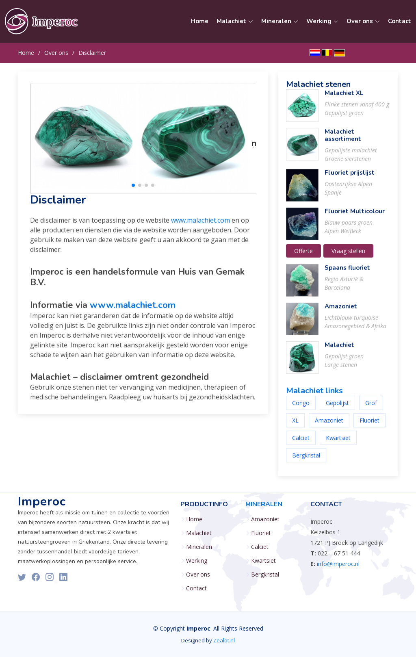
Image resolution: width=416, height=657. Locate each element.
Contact (399, 21)
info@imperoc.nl (338, 564)
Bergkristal (306, 460)
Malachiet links (314, 395)
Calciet (301, 443)
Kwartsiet (338, 443)
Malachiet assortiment (343, 140)
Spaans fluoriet (347, 273)
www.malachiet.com (200, 225)
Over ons (56, 52)
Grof (371, 408)
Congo (301, 408)
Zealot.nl (224, 640)
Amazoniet (341, 311)
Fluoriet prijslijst (350, 177)
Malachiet (339, 350)
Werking (196, 561)
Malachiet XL (344, 98)
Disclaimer (92, 52)
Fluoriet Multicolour (355, 216)
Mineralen (199, 547)
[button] (133, 190)
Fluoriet (369, 425)
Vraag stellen (348, 256)
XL (295, 425)
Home (199, 21)
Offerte (303, 256)
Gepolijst (337, 408)
